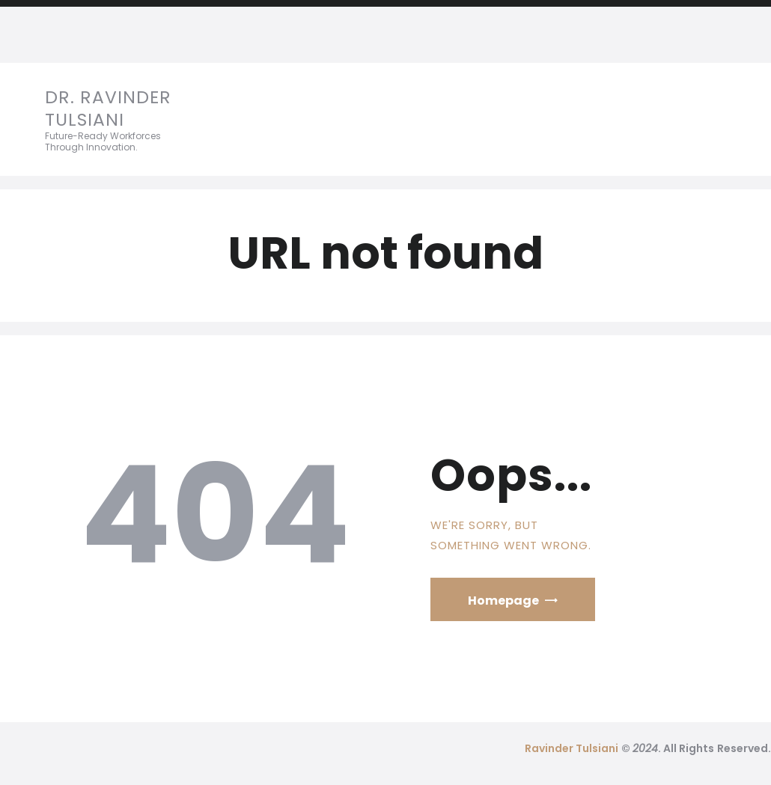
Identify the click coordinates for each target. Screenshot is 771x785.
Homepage (503, 600)
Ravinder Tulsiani (572, 748)
